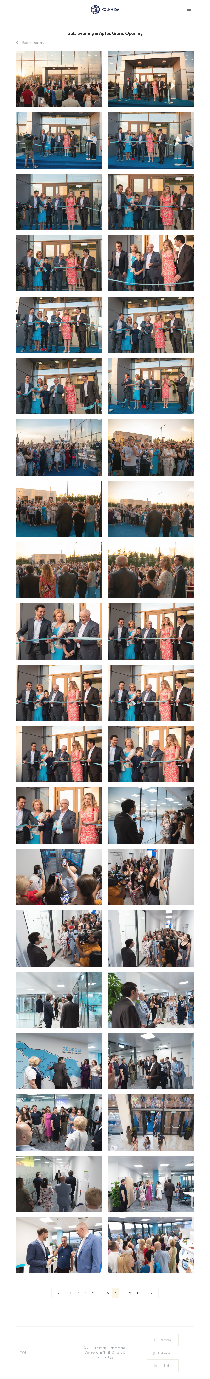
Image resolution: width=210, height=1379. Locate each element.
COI (22, 1353)
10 (138, 1293)
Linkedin (162, 1366)
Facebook (162, 1340)
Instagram (162, 1353)
